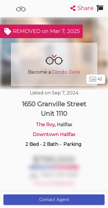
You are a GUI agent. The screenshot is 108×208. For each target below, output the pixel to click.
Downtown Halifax (54, 134)
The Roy (45, 124)
